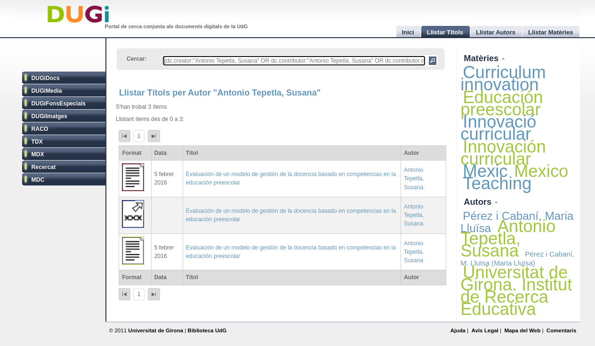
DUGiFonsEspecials (59, 103)
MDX (38, 154)
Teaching (497, 183)
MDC (38, 180)
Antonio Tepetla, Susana (414, 178)
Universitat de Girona (155, 330)
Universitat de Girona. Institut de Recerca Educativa (516, 291)
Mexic (485, 171)
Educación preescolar (501, 103)
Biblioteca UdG (207, 330)
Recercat (44, 167)
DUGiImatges (49, 116)
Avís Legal (484, 330)
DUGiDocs (46, 78)
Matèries (482, 58)
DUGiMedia (47, 91)
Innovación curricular (503, 153)
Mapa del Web (522, 330)
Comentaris (562, 330)
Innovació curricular (498, 128)
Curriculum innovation (503, 78)
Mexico (541, 171)
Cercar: (137, 59)
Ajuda (458, 330)
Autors (479, 202)
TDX (37, 141)
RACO (40, 129)
